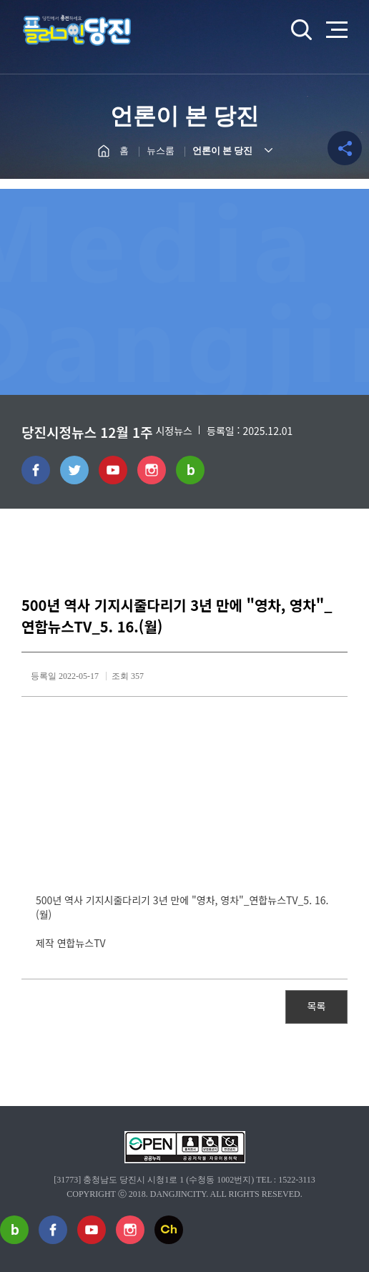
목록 (317, 1006)
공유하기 (345, 148)
